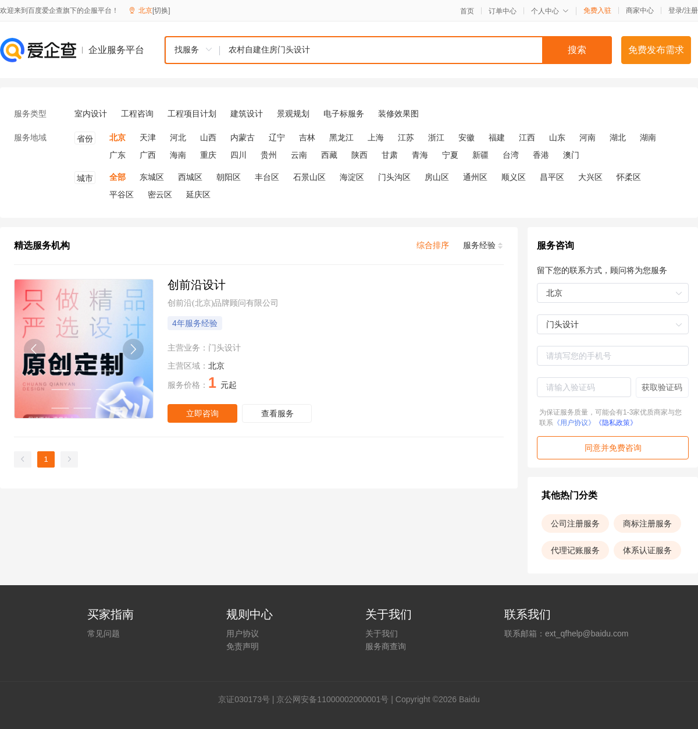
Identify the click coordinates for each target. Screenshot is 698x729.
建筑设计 (246, 113)
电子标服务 (343, 113)
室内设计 (90, 113)
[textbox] (416, 50)
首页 (467, 11)
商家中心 (640, 10)
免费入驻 (597, 10)
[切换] (161, 10)
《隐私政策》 (616, 423)
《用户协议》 (574, 423)
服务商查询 (385, 646)
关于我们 (381, 633)
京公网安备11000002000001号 (332, 699)
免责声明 (242, 646)
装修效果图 (398, 113)
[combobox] (388, 50)
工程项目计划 (192, 113)
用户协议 (242, 633)
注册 (691, 10)
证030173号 (248, 699)
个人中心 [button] (550, 11)
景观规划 (293, 113)
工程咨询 (137, 113)
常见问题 (103, 633)
